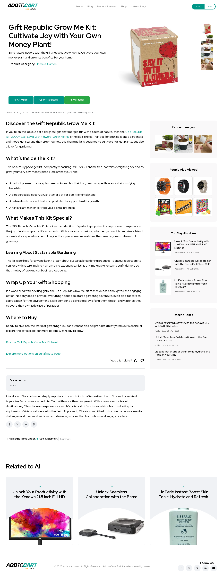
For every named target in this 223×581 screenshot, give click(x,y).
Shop (124, 6)
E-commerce (66, 439)
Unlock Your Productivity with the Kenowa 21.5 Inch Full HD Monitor (191, 244)
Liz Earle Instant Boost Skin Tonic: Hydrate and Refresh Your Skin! (190, 284)
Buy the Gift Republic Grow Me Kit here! (32, 342)
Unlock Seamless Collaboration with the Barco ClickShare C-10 (192, 262)
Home (80, 6)
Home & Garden (46, 64)
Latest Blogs (139, 6)
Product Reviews (107, 6)
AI (27, 112)
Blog (90, 6)
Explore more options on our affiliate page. (33, 353)
